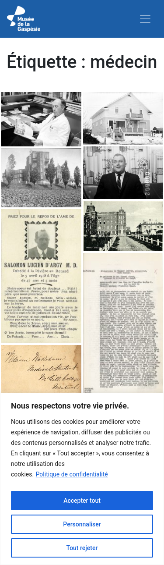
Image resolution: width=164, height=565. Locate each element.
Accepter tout (82, 500)
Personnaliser (82, 524)
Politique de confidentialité (72, 474)
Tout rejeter (82, 547)
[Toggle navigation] (145, 19)
